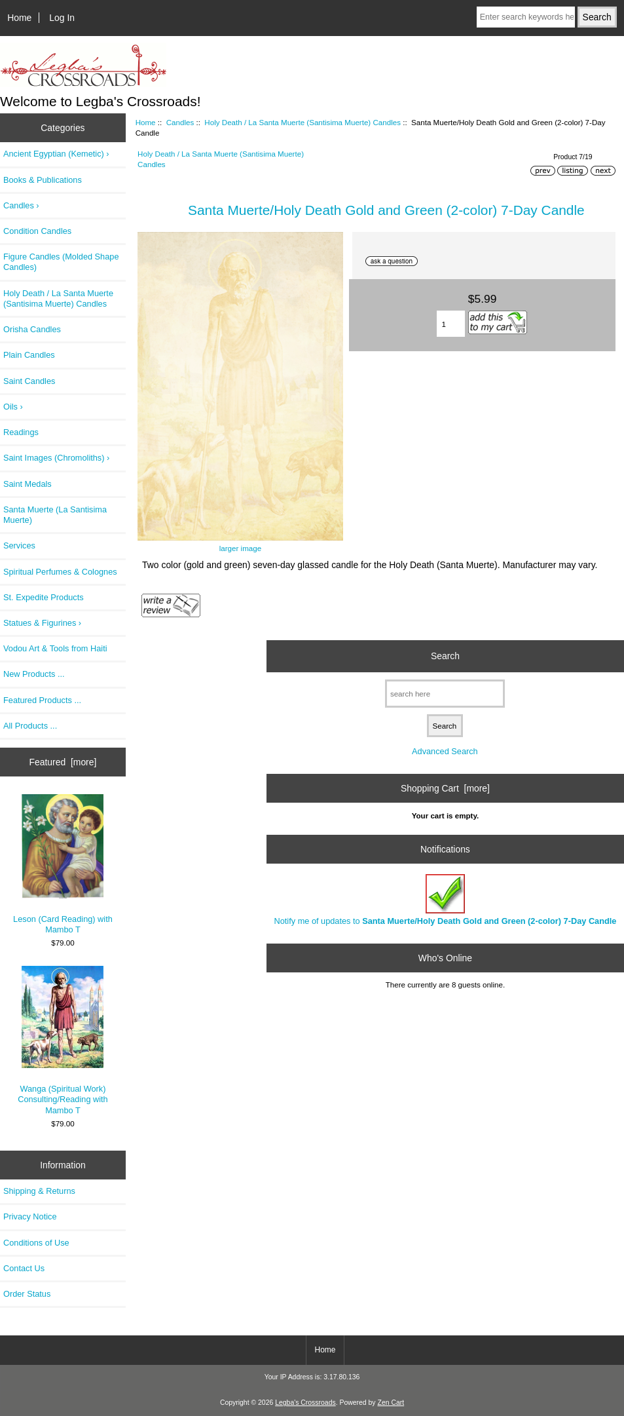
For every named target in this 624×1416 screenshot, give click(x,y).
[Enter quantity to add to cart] (450, 324)
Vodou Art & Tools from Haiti (55, 648)
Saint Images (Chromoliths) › (56, 458)
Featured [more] (63, 762)
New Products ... (34, 674)
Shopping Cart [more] (445, 788)
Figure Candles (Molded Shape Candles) (61, 262)
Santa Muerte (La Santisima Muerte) (55, 515)
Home (19, 17)
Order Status (26, 1294)
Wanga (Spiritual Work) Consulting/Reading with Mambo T (63, 1040)
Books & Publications (42, 180)
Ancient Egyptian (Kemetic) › (56, 154)
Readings (21, 432)
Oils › (13, 406)
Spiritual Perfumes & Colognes (60, 572)
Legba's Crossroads (305, 1402)
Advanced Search (445, 751)
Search (445, 656)
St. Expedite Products (43, 597)
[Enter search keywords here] (526, 17)
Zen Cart (391, 1402)
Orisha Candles (32, 329)
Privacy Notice (29, 1216)
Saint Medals (27, 484)
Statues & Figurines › (42, 623)
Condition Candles (37, 231)
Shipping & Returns (39, 1191)
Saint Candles (29, 381)
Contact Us (24, 1268)
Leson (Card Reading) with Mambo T (63, 864)
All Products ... (30, 726)
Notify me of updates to (445, 900)
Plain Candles (29, 355)
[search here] (445, 693)
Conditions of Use (36, 1243)
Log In (62, 17)
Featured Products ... (42, 700)
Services (19, 545)
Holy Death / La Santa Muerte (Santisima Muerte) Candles (302, 122)
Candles (180, 122)
